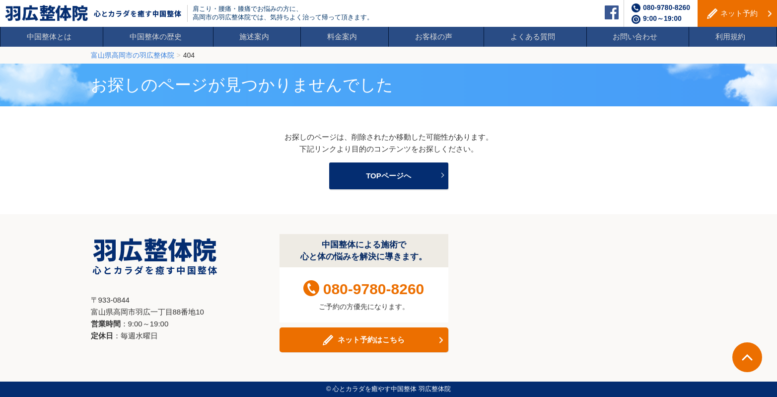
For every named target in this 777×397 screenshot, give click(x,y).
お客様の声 (433, 36)
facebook (612, 12)
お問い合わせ (635, 36)
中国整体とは (49, 36)
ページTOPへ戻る (747, 357)
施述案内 (254, 36)
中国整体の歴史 (156, 36)
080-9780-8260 (666, 7)
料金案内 (342, 36)
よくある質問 (532, 36)
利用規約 (730, 36)
